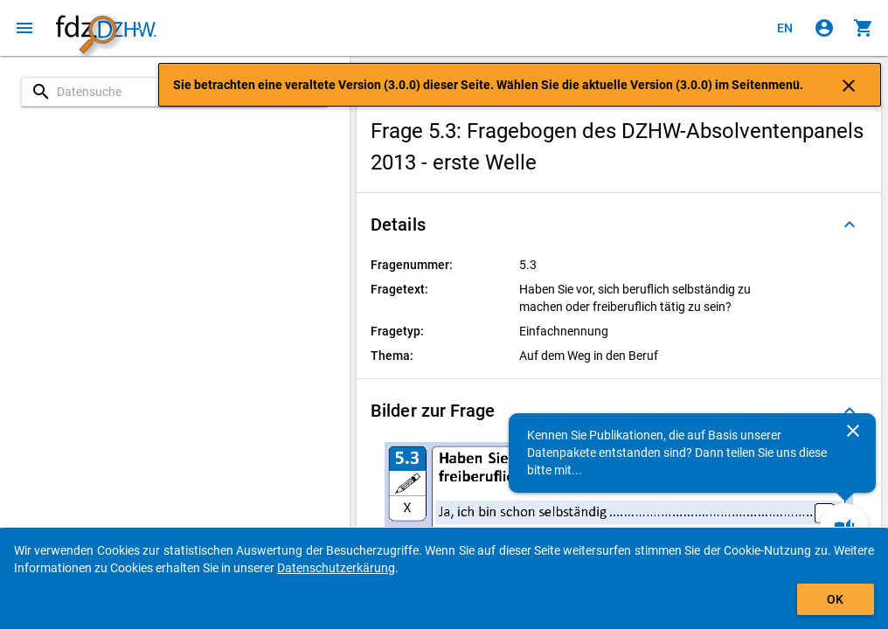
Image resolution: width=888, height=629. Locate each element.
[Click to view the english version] (784, 27)
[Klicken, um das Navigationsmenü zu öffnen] (24, 27)
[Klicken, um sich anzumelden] (824, 27)
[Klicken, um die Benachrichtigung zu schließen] (848, 84)
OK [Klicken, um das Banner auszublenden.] (835, 599)
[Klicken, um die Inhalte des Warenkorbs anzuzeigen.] (863, 27)
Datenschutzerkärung (336, 568)
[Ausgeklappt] (849, 224)
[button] (619, 224)
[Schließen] (853, 430)
